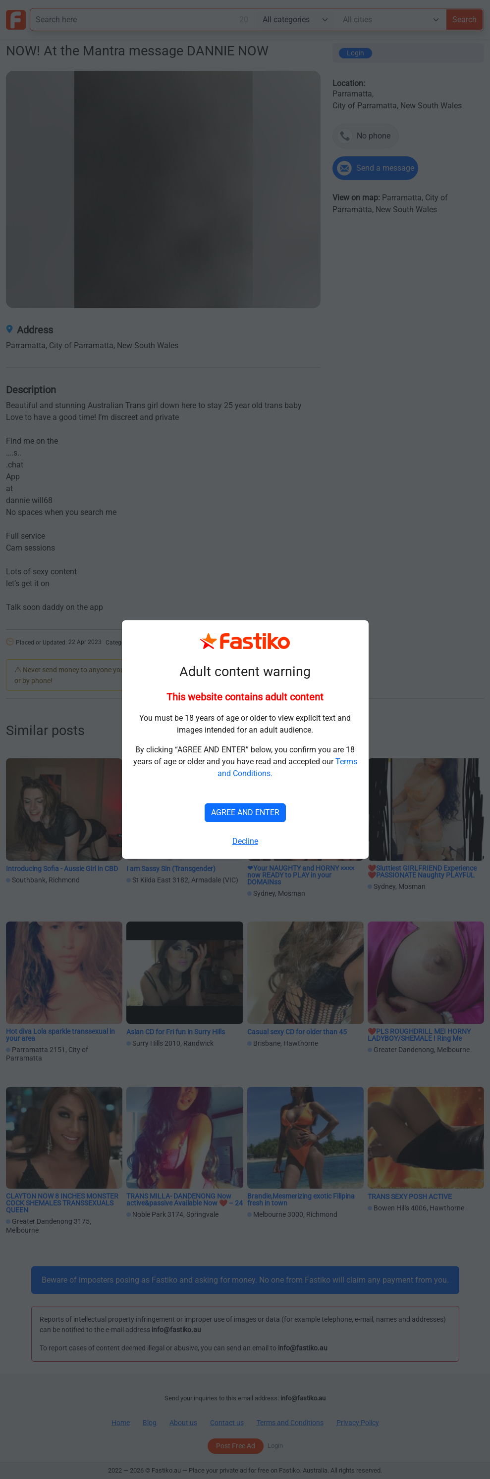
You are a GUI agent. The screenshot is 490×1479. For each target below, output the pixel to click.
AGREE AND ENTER (245, 812)
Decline (245, 841)
